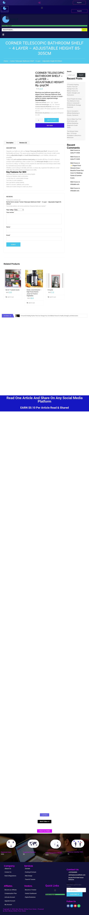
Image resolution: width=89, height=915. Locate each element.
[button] (42, 8)
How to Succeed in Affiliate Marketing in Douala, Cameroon (73, 113)
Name (8, 227)
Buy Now (50, 125)
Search (69, 71)
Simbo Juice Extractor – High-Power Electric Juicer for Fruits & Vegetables (34, 293)
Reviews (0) (23, 143)
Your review (10, 212)
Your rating (10, 210)
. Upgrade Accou (9, 901)
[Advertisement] (44, 377)
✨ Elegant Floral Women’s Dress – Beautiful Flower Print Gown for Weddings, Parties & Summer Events (77, 172)
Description (9, 143)
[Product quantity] (39, 120)
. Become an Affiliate (10, 890)
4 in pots (50, 290)
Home (6, 61)
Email (8, 235)
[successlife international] (4, 2)
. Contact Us (7, 872)
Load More (44, 815)
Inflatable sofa (74, 184)
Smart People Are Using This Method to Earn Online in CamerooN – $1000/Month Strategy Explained (74, 103)
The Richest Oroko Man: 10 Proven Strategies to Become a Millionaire (74, 134)
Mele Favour (74, 150)
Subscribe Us (74, 894)
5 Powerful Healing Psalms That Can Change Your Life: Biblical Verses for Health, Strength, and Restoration (73, 90)
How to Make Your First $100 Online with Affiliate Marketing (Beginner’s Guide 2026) (74, 123)
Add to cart (51, 120)
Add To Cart (9, 297)
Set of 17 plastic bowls (12, 290)
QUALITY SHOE (75, 153)
